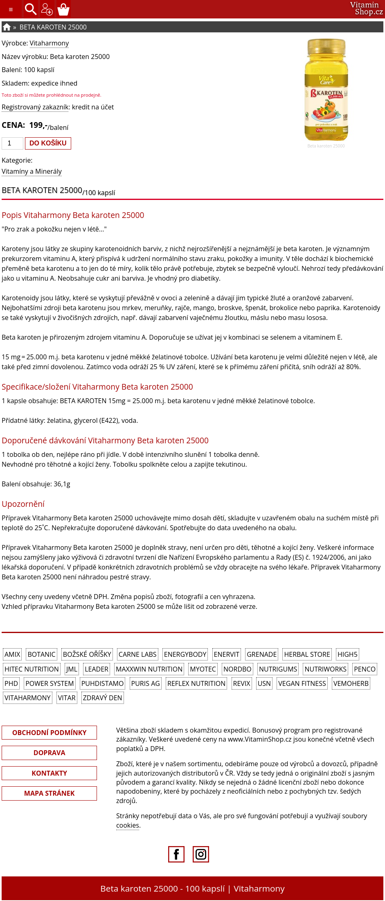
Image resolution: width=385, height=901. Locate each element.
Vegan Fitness (302, 683)
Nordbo (237, 669)
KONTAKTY (49, 773)
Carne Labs (138, 654)
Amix (12, 654)
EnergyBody (185, 654)
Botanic (41, 654)
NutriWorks (325, 669)
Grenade (262, 654)
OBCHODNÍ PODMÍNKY (49, 732)
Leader (96, 669)
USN (264, 683)
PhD (11, 683)
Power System (49, 683)
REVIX (241, 683)
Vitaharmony (49, 43)
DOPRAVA (49, 752)
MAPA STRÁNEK (49, 793)
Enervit (227, 654)
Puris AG (145, 683)
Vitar (67, 697)
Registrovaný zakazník (35, 106)
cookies (127, 825)
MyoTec (203, 669)
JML (71, 669)
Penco (365, 669)
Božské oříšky (87, 654)
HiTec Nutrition (32, 669)
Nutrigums (278, 669)
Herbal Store (307, 654)
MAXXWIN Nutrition (149, 669)
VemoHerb (351, 683)
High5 (348, 654)
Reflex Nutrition (196, 683)
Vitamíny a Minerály (32, 171)
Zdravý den (102, 697)
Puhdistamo (102, 683)
